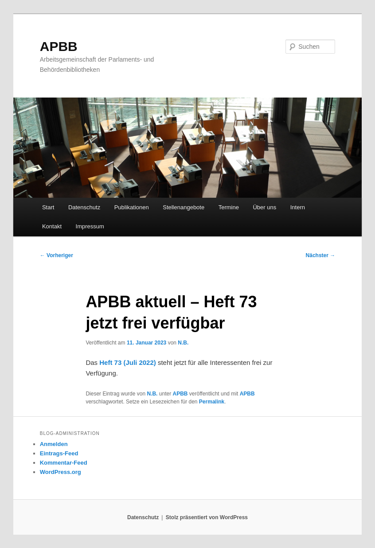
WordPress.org (60, 472)
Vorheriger (56, 255)
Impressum (90, 226)
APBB (59, 46)
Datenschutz (84, 207)
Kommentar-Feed (63, 462)
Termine (229, 207)
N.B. (183, 343)
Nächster (321, 255)
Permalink (211, 402)
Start (48, 207)
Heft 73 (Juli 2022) (127, 362)
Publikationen (131, 207)
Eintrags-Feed (59, 453)
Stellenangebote (183, 207)
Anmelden (54, 444)
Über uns (264, 207)
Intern (297, 207)
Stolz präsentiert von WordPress (207, 517)
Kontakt (52, 226)
